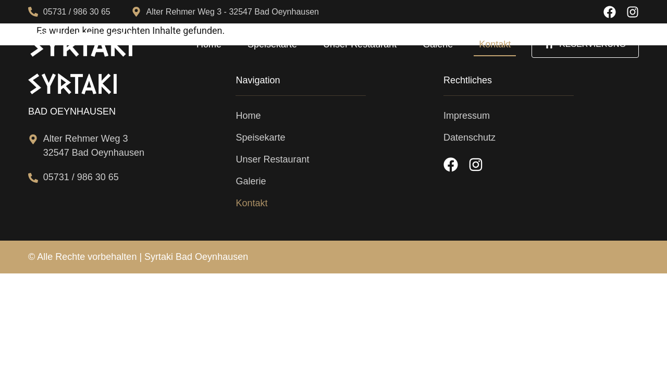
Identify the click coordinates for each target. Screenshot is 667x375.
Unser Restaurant (360, 44)
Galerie (438, 44)
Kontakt (495, 44)
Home (208, 44)
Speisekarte (272, 44)
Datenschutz (469, 137)
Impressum (466, 115)
